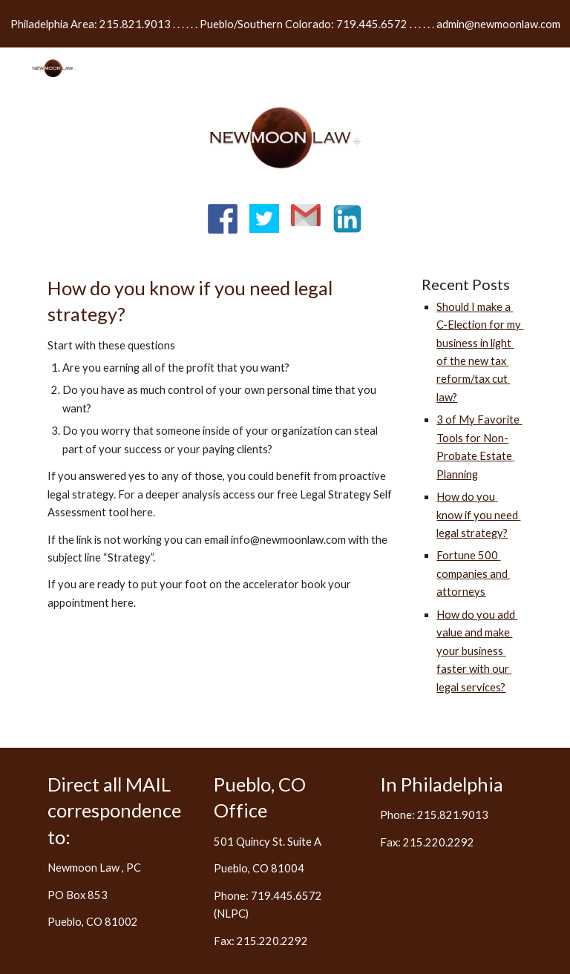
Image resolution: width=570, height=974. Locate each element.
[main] (222, 457)
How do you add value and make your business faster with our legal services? (476, 651)
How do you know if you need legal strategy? (478, 514)
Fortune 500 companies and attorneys (473, 573)
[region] (285, 23)
